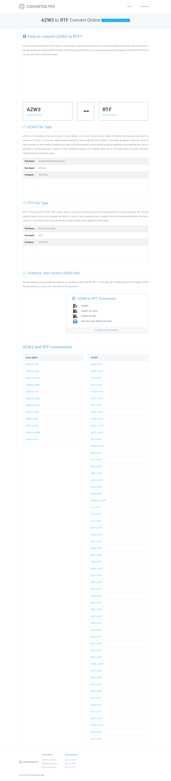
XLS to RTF (96, 739)
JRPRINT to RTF (99, 500)
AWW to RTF (97, 364)
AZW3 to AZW (32, 371)
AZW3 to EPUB (33, 378)
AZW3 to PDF (32, 364)
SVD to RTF (96, 603)
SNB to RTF (96, 691)
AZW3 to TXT (32, 391)
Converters (144, 6)
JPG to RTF (96, 732)
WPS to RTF (96, 466)
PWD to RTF (96, 562)
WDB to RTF (96, 718)
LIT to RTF (96, 507)
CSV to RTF (96, 378)
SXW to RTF (96, 609)
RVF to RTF (96, 650)
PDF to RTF (96, 575)
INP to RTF (96, 684)
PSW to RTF (96, 677)
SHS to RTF (96, 589)
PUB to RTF (96, 705)
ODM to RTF (97, 548)
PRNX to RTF (97, 725)
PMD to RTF (96, 582)
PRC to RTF (96, 671)
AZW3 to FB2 (32, 419)
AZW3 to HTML (33, 432)
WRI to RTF (96, 623)
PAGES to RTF (97, 446)
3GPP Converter (49, 760)
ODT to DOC (70, 760)
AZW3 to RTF (32, 439)
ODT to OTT (70, 767)
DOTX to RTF (97, 412)
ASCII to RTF (97, 480)
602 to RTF (96, 636)
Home (129, 6)
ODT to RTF (96, 439)
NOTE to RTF (97, 432)
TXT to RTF (96, 459)
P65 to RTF (96, 711)
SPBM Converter (50, 763)
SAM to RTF (96, 596)
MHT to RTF (97, 528)
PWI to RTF (96, 453)
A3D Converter (49, 767)
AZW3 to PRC (32, 425)
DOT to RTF (96, 405)
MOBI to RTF (97, 568)
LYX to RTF (96, 521)
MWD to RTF (97, 534)
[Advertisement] (85, 80)
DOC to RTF (96, 385)
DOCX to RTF (97, 398)
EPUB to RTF (97, 419)
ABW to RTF (96, 473)
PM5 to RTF (96, 555)
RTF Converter (109, 115)
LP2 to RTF (96, 514)
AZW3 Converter (34, 115)
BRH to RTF (96, 643)
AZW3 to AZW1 (33, 398)
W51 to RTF (96, 630)
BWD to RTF (96, 657)
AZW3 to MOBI (33, 385)
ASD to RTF (96, 487)
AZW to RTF (96, 494)
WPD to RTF (96, 616)
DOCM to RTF (97, 391)
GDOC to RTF (97, 425)
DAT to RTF (96, 698)
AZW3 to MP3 (32, 412)
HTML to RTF (97, 664)
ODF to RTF (96, 541)
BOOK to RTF (97, 371)
